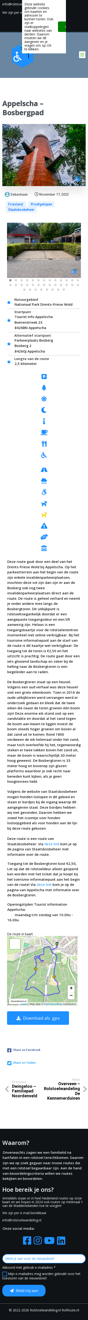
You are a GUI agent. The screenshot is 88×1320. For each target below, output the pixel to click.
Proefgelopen (41, 204)
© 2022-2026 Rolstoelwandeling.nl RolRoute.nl (44, 1310)
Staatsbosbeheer (21, 209)
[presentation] (10, 258)
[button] (10, 280)
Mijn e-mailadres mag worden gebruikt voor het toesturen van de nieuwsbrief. (41, 1276)
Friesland (16, 204)
